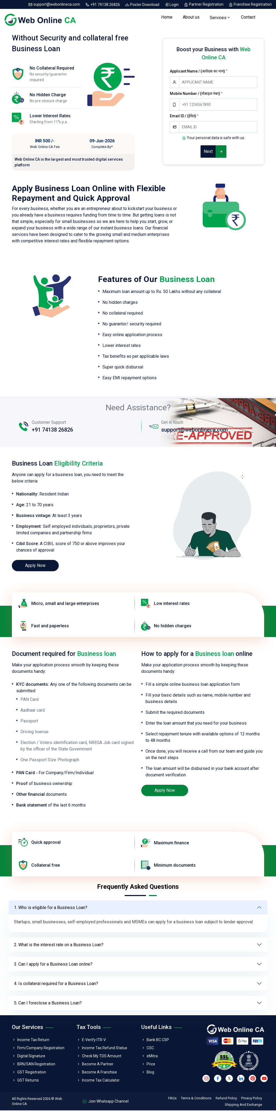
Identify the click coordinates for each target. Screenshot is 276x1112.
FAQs (172, 1100)
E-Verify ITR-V (94, 1041)
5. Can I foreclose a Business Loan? (48, 1004)
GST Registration (31, 1074)
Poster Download (142, 4)
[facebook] (217, 1079)
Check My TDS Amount (101, 1057)
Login (172, 4)
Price (151, 1065)
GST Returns (28, 1082)
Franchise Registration (250, 4)
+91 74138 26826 (103, 4)
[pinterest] (252, 1079)
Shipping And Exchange (243, 1106)
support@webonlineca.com (54, 4)
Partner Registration (204, 4)
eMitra (152, 1057)
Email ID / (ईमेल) (184, 117)
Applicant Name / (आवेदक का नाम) (198, 73)
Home (166, 17)
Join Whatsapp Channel (106, 1103)
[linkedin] (240, 1079)
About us (191, 17)
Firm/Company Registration (40, 1049)
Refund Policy (226, 1100)
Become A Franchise (99, 1074)
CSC (150, 1049)
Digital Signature (31, 1057)
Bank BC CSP (158, 1041)
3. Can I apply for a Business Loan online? (53, 965)
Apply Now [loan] (35, 567)
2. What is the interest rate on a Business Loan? (59, 946)
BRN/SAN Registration (36, 1065)
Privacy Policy (251, 1100)
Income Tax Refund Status (104, 1049)
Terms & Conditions (196, 1100)
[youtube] (264, 1079)
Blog (150, 1074)
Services (218, 18)
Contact (248, 17)
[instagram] (206, 1079)
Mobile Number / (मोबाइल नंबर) (196, 95)
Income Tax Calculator (101, 1082)
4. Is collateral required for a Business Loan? (56, 984)
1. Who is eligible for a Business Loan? (50, 908)
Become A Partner (97, 1065)
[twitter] (229, 1079)
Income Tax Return (33, 1041)
